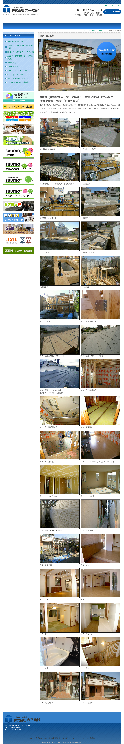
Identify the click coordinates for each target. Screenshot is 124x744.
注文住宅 (52, 20)
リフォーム (72, 20)
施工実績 (32, 20)
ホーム (105, 5)
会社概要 (111, 20)
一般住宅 (102, 30)
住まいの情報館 (91, 20)
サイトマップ (116, 5)
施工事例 (92, 30)
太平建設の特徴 (13, 20)
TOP (83, 30)
